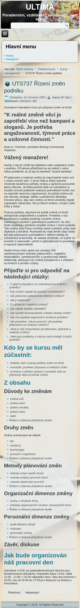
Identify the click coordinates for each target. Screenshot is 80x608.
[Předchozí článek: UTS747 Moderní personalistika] (14, 592)
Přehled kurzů (46, 69)
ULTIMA (40, 7)
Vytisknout (11, 101)
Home (10, 55)
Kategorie (12, 59)
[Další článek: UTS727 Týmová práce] (32, 592)
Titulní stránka (24, 69)
